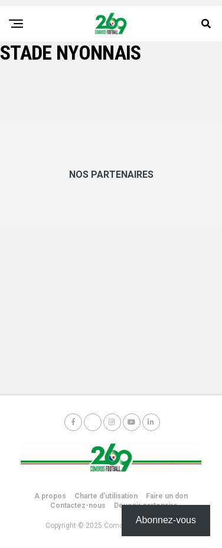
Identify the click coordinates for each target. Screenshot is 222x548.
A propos (50, 496)
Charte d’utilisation (106, 496)
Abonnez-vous (166, 520)
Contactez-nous (78, 505)
